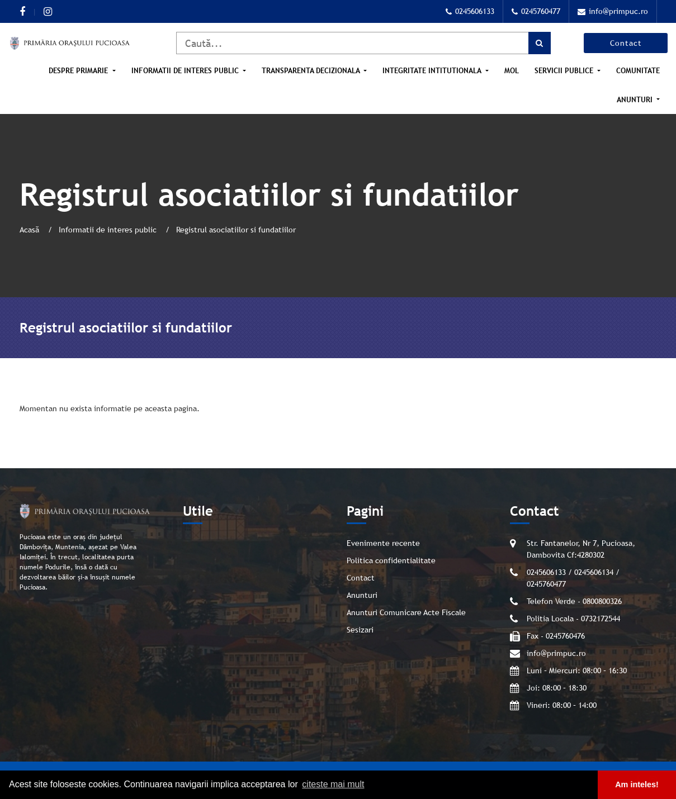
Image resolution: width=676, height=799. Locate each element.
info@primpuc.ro (613, 11)
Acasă (30, 229)
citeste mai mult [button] (333, 784)
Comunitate (638, 70)
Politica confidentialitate (391, 560)
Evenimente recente (383, 543)
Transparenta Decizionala (312, 70)
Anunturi (636, 100)
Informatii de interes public (186, 70)
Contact (626, 43)
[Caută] (363, 43)
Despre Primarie (79, 70)
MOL (511, 70)
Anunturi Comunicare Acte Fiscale (406, 612)
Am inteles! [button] (637, 784)
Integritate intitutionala (432, 70)
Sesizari (360, 629)
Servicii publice (565, 70)
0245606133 (470, 11)
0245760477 (536, 11)
